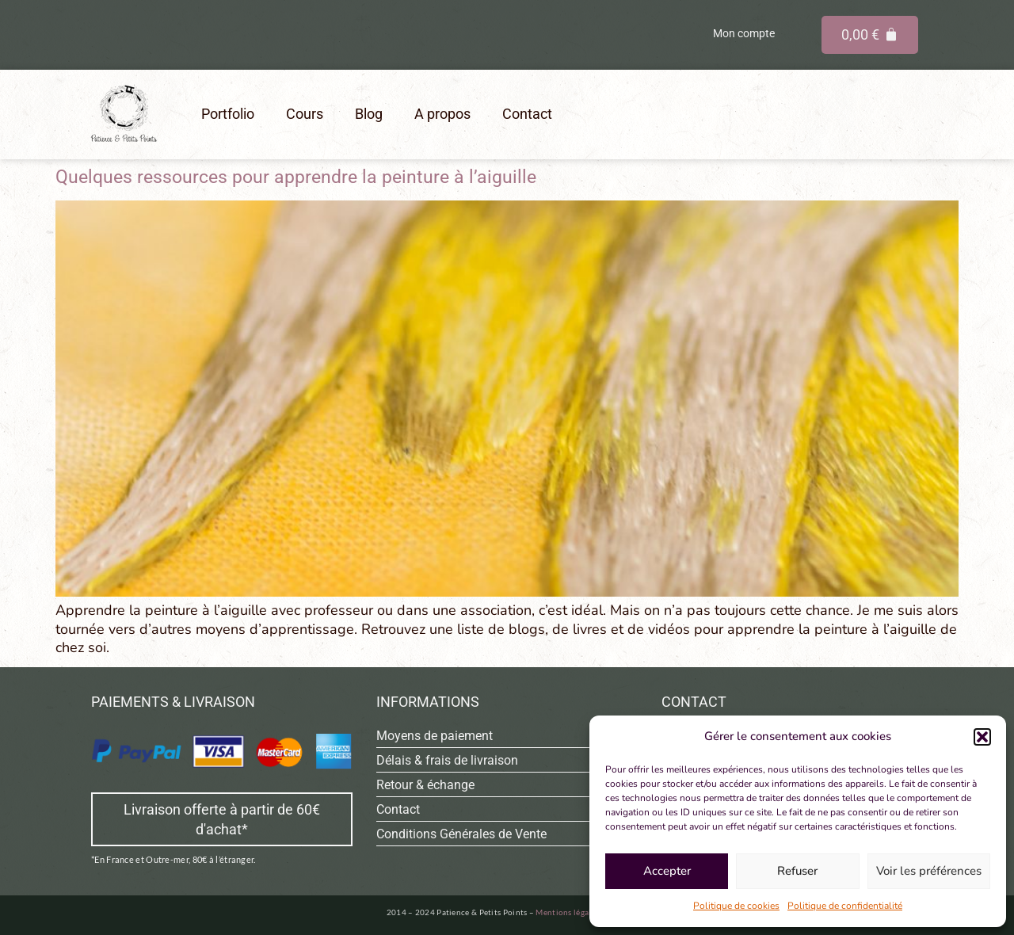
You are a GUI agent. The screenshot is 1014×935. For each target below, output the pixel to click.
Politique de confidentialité (844, 905)
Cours (304, 113)
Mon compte (744, 33)
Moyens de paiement (434, 735)
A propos (442, 113)
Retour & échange (425, 784)
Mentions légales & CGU (581, 912)
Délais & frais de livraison (447, 760)
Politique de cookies (736, 905)
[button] (982, 737)
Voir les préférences (929, 871)
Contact (527, 113)
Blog (369, 113)
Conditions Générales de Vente (461, 834)
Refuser (797, 871)
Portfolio (227, 113)
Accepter (667, 871)
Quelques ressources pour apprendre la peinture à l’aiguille (295, 177)
